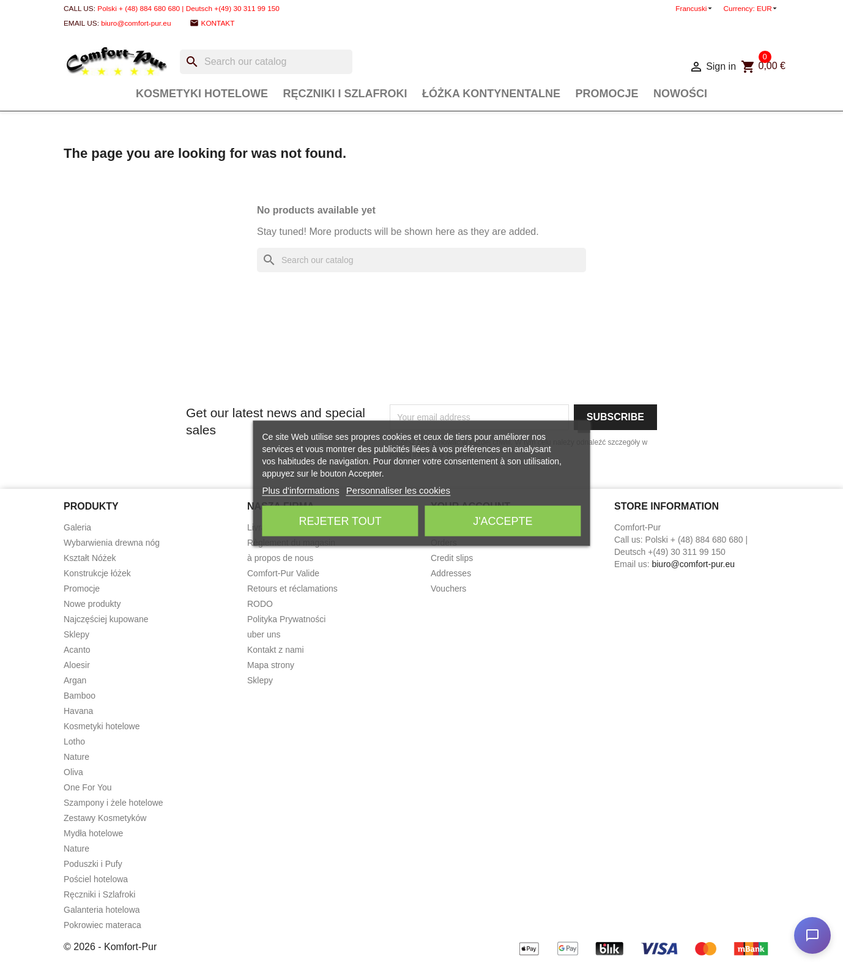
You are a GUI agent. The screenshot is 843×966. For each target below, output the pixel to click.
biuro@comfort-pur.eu (136, 23)
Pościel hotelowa (96, 879)
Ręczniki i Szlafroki (345, 93)
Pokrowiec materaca (102, 925)
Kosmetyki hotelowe (202, 93)
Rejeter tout (340, 521)
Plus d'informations (300, 490)
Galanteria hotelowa (102, 910)
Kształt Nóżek (90, 558)
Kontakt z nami (275, 650)
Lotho (74, 741)
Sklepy (76, 634)
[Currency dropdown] (768, 8)
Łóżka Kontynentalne (491, 93)
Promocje (606, 93)
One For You (88, 787)
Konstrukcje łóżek (97, 573)
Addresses (451, 573)
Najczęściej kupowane (106, 619)
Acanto (77, 650)
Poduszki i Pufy (93, 864)
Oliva (73, 772)
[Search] (266, 62)
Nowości (680, 93)
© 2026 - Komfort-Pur (110, 947)
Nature (76, 757)
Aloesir (77, 665)
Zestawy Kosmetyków (105, 818)
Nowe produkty (92, 604)
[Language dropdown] (694, 8)
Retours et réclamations (292, 588)
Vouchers (448, 588)
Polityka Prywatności (286, 619)
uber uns (263, 634)
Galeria (77, 527)
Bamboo (79, 695)
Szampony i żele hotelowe (113, 803)
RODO (260, 604)
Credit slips (452, 558)
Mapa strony (270, 665)
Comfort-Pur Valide (283, 573)
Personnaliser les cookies (398, 490)
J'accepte (502, 521)
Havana (78, 711)
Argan (75, 680)
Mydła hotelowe (93, 833)
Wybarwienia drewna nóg (112, 543)
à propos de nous (280, 558)
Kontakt (218, 23)
